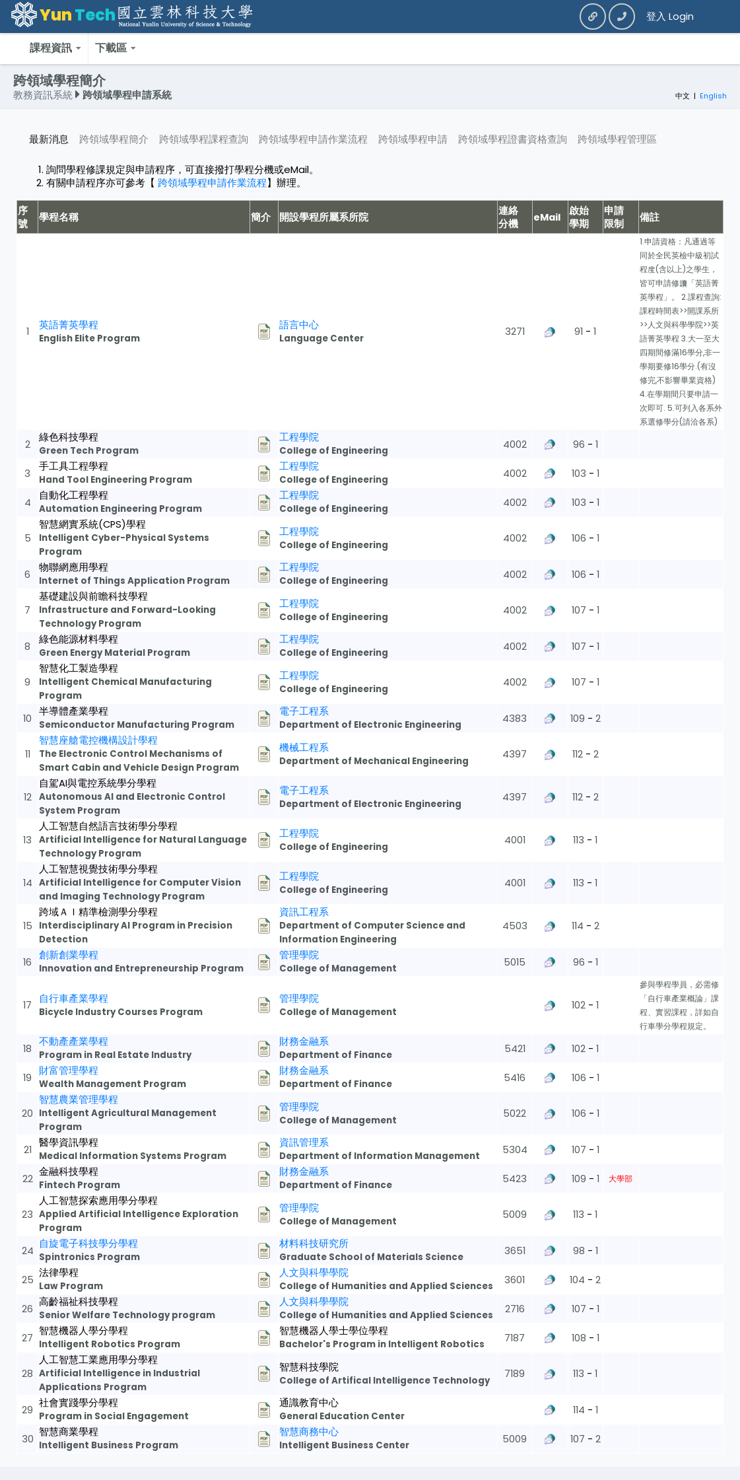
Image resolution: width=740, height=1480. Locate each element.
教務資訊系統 (44, 95)
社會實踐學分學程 (78, 1402)
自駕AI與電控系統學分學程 (97, 783)
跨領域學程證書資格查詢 (512, 139)
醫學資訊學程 (68, 1142)
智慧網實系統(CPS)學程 (92, 524)
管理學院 (299, 955)
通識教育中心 (309, 1402)
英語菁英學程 (68, 325)
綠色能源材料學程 (78, 639)
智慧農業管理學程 (78, 1099)
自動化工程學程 (73, 495)
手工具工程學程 (73, 466)
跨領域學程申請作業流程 (313, 139)
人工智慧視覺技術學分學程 (98, 869)
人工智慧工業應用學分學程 (98, 1359)
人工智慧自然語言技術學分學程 (108, 826)
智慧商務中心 (309, 1431)
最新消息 (49, 139)
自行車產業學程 (73, 998)
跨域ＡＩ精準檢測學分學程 (98, 912)
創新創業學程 (68, 955)
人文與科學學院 (314, 1272)
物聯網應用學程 (73, 567)
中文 (682, 95)
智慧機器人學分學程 (83, 1330)
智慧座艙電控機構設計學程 (98, 740)
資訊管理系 (304, 1142)
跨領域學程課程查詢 (203, 139)
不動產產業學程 (73, 1041)
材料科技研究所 (314, 1243)
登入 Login (670, 16)
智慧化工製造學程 (78, 668)
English (713, 95)
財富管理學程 (68, 1070)
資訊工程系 (304, 912)
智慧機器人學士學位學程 (333, 1330)
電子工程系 (304, 711)
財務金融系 (304, 1041)
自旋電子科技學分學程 (88, 1243)
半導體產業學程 (73, 711)
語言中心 (299, 325)
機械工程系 (304, 747)
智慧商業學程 (68, 1431)
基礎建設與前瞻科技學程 (93, 596)
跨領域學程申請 (413, 139)
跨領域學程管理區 (617, 139)
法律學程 (59, 1272)
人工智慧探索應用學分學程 (98, 1200)
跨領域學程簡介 (114, 139)
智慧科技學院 (309, 1367)
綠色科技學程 (68, 437)
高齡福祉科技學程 (78, 1301)
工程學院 (299, 437)
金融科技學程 (68, 1171)
